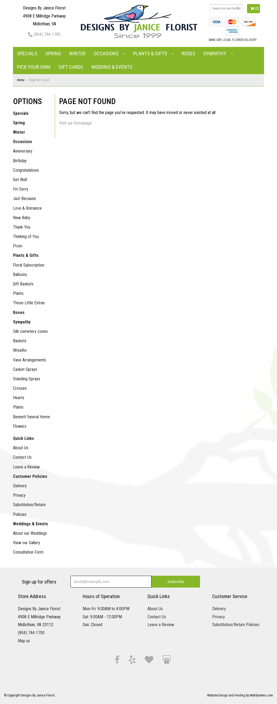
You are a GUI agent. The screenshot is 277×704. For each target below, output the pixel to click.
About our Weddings (30, 533)
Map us (24, 640)
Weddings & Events (30, 523)
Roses (188, 53)
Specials (27, 53)
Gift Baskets (23, 284)
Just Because (24, 198)
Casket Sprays (25, 369)
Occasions (106, 53)
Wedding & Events (111, 67)
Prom (17, 246)
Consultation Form (28, 552)
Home (20, 80)
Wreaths (20, 350)
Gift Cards (71, 67)
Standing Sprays (26, 378)
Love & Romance (27, 208)
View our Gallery (26, 542)
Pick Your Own (33, 67)
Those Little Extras (29, 302)
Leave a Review (26, 467)
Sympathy (214, 53)
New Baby (21, 217)
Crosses (20, 388)
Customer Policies (30, 476)
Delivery (20, 485)
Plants (18, 293)
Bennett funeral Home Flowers (31, 421)
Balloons (20, 274)
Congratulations (26, 170)
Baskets (19, 340)
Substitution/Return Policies (29, 509)
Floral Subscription (28, 265)
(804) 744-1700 (44, 34)
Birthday (20, 160)
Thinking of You (26, 236)
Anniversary (22, 151)
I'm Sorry (20, 189)
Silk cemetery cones (30, 331)
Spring (53, 53)
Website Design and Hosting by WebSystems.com (240, 695)
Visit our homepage (75, 123)
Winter (77, 53)
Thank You (21, 227)
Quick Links (23, 438)
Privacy (19, 495)
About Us (20, 447)
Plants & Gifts (150, 53)
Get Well (20, 179)
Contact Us (22, 457)
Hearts (18, 397)
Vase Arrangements (29, 360)
